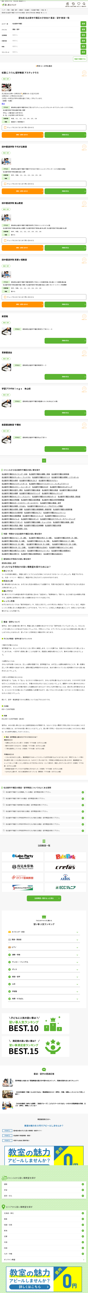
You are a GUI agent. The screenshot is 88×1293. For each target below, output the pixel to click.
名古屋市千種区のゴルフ (28, 480)
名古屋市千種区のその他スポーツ (44, 496)
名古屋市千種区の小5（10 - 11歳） (64, 544)
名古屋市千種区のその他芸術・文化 (14, 528)
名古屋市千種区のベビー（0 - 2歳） (14, 538)
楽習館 (5, 316)
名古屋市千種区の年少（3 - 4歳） (41, 538)
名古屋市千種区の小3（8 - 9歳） (13, 544)
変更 (83, 24)
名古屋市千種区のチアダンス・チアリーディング (57, 519)
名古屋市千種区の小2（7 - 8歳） (63, 541)
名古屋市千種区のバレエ (10, 519)
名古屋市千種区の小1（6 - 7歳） (38, 541)
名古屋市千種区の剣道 (50, 490)
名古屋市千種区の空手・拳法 (12, 490)
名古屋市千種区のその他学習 (12, 512)
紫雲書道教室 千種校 (11, 424)
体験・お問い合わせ (22, 135)
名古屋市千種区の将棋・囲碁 (12, 509)
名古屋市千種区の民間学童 (62, 509)
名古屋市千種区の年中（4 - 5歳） (66, 538)
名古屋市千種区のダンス (30, 519)
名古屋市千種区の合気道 (68, 490)
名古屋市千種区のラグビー (48, 480)
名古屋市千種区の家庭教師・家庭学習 (37, 509)
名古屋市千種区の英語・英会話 (69, 496)
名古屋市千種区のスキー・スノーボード (16, 487)
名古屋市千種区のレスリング (52, 493)
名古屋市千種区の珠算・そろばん (14, 506)
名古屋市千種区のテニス (41, 477)
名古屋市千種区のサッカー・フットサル (16, 477)
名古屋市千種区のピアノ (33, 512)
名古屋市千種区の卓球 (10, 480)
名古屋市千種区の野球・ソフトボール (65, 477)
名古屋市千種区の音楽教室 (11, 516)
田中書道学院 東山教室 (12, 202)
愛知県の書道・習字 (9, 563)
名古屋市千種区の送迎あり (53, 554)
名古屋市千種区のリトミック (33, 516)
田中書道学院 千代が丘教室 (14, 146)
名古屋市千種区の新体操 (60, 474)
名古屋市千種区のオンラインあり (61, 547)
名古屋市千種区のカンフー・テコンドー (16, 496)
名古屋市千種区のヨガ (40, 487)
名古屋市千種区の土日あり (38, 547)
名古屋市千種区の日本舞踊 (33, 525)
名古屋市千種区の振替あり (61, 550)
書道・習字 (6, 79)
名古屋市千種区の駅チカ (10, 554)
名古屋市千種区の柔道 (32, 490)
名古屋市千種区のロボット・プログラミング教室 (45, 506)
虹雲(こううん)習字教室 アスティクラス (20, 72)
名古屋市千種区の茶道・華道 (12, 525)
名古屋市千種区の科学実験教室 (53, 500)
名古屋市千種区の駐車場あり (31, 554)
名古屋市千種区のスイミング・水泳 (14, 474)
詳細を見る (65, 135)
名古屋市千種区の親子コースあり (14, 550)
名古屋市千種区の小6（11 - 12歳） (14, 547)
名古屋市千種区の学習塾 (10, 500)
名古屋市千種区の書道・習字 (50, 503)
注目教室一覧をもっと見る (44, 898)
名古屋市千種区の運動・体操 (39, 474)
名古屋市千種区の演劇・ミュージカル (37, 522)
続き (3, 103)
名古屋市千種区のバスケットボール (14, 483)
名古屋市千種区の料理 (53, 525)
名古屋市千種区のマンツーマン (38, 550)
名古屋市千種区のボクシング (29, 493)
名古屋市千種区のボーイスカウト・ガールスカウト (20, 503)
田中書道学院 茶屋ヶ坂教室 (14, 259)
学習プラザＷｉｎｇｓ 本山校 (16, 388)
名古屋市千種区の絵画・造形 (63, 522)
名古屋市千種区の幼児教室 (30, 500)
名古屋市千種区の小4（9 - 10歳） (38, 544)
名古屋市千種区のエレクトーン (54, 512)
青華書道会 (7, 352)
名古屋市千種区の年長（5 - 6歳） (14, 541)
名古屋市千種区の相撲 (10, 493)
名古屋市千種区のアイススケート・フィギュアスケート (49, 483)
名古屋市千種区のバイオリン (55, 516)
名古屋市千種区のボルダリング (61, 487)
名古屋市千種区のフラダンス (12, 522)
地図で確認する (80, 59)
